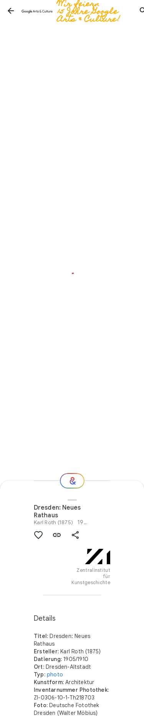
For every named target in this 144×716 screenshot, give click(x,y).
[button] (11, 11)
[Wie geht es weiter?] (72, 480)
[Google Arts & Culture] (77, 11)
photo (55, 674)
